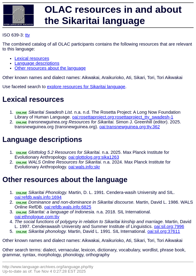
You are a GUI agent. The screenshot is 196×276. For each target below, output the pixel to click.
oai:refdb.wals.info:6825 (67, 207)
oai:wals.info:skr (84, 166)
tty (27, 35)
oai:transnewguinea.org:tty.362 (129, 126)
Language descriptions (37, 63)
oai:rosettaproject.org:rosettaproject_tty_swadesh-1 (122, 117)
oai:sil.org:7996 (169, 226)
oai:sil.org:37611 (163, 231)
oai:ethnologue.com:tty (37, 216)
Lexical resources (32, 58)
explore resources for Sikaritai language (86, 86)
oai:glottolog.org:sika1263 (93, 157)
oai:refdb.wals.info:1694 (38, 197)
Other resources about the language (50, 68)
